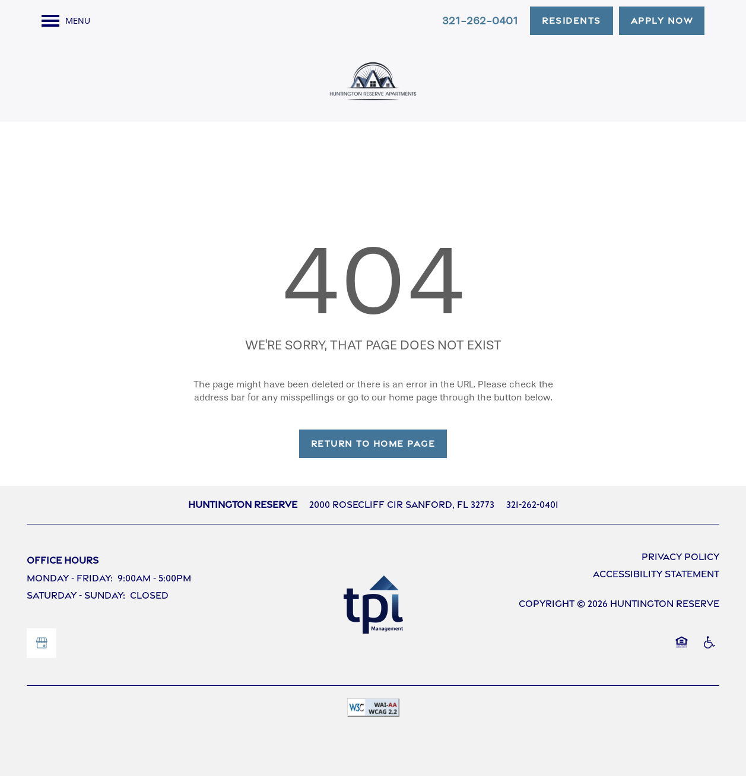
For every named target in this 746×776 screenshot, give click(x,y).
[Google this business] (41, 643)
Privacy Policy (680, 556)
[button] (571, 21)
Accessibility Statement (656, 574)
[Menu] (66, 21)
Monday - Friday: (70, 578)
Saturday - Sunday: (76, 595)
